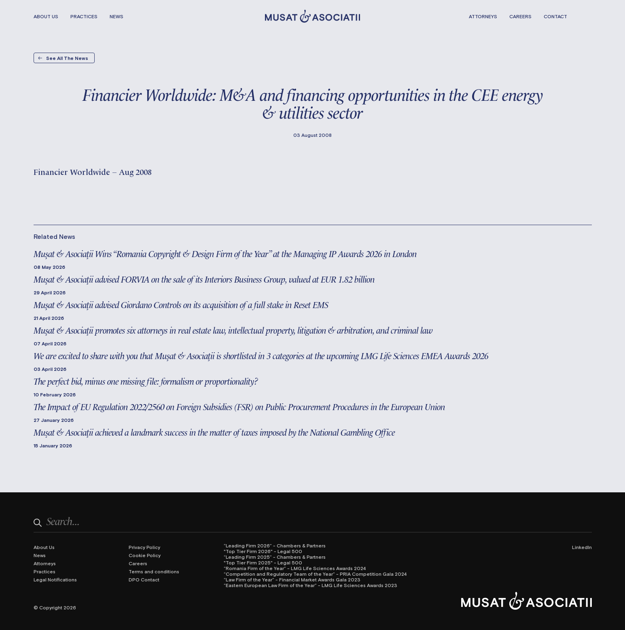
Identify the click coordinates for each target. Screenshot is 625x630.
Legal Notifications (55, 579)
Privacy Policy (144, 547)
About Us (46, 16)
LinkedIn (582, 547)
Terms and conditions (154, 571)
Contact (555, 16)
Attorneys (483, 16)
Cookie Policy (145, 555)
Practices (83, 16)
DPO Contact (144, 579)
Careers (520, 16)
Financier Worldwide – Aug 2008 (93, 171)
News (116, 16)
